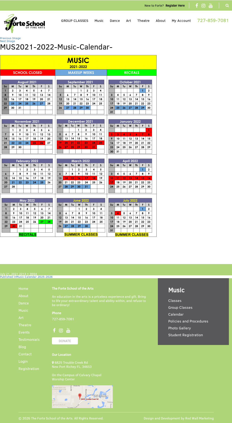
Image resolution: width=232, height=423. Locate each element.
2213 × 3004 (28, 274)
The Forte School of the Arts (51, 418)
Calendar (176, 314)
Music (99, 20)
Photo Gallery (179, 328)
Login (23, 361)
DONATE (65, 341)
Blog (22, 347)
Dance (115, 20)
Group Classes (180, 307)
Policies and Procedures (188, 321)
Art (128, 20)
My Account (181, 20)
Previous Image (10, 38)
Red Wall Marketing (199, 418)
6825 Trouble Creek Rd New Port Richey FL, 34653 (72, 364)
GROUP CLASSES (74, 20)
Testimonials (29, 339)
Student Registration (185, 335)
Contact (25, 354)
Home (23, 289)
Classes (175, 300)
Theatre (143, 20)
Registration (28, 369)
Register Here (175, 5)
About (161, 20)
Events (24, 332)
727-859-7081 (213, 20)
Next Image (7, 41)
